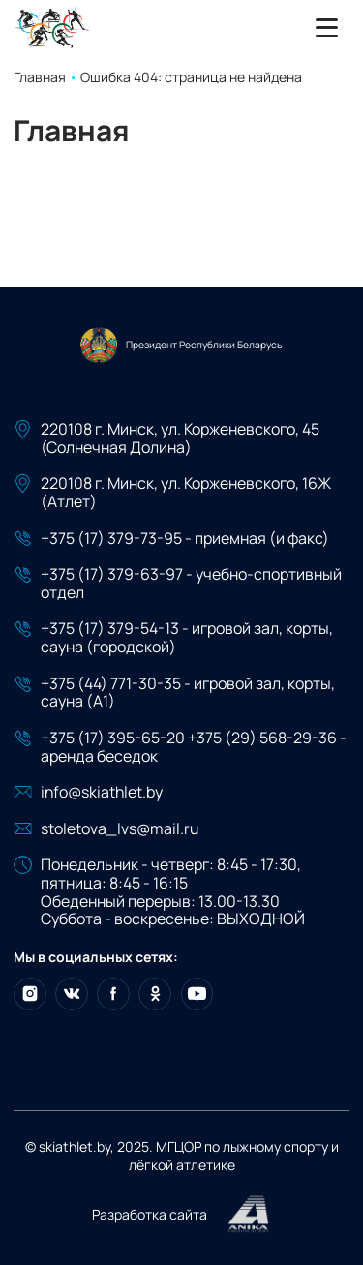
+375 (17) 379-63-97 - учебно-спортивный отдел (191, 583)
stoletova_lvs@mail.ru (119, 829)
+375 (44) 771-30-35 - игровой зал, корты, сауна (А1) (188, 693)
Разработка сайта (181, 1215)
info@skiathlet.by (102, 792)
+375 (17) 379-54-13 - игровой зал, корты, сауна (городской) (187, 637)
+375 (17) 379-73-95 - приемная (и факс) (185, 538)
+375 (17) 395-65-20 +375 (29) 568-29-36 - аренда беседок (194, 747)
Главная (40, 77)
